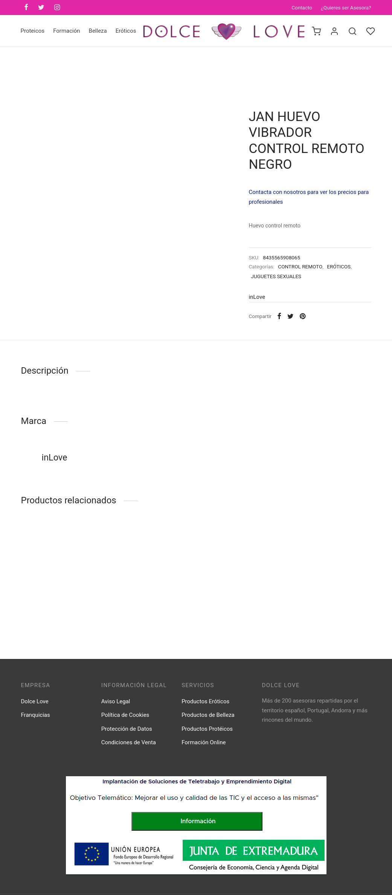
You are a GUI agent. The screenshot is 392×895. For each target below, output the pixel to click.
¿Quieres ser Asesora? (346, 8)
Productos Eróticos (205, 701)
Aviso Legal (115, 701)
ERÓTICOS (339, 267)
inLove (257, 297)
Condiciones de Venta (128, 742)
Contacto (301, 8)
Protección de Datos (126, 728)
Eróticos (126, 30)
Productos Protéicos (207, 728)
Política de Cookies (125, 715)
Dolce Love (35, 701)
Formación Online (204, 742)
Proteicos (33, 30)
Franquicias (35, 715)
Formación (66, 30)
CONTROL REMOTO (300, 267)
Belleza (98, 30)
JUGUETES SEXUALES (276, 276)
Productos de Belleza (208, 715)
